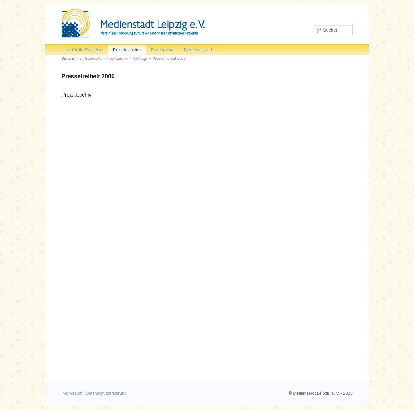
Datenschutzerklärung (106, 393)
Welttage (140, 58)
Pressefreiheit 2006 (169, 58)
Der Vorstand (198, 49)
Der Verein (162, 49)
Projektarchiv (127, 49)
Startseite (93, 58)
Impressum (71, 393)
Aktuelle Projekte (84, 49)
